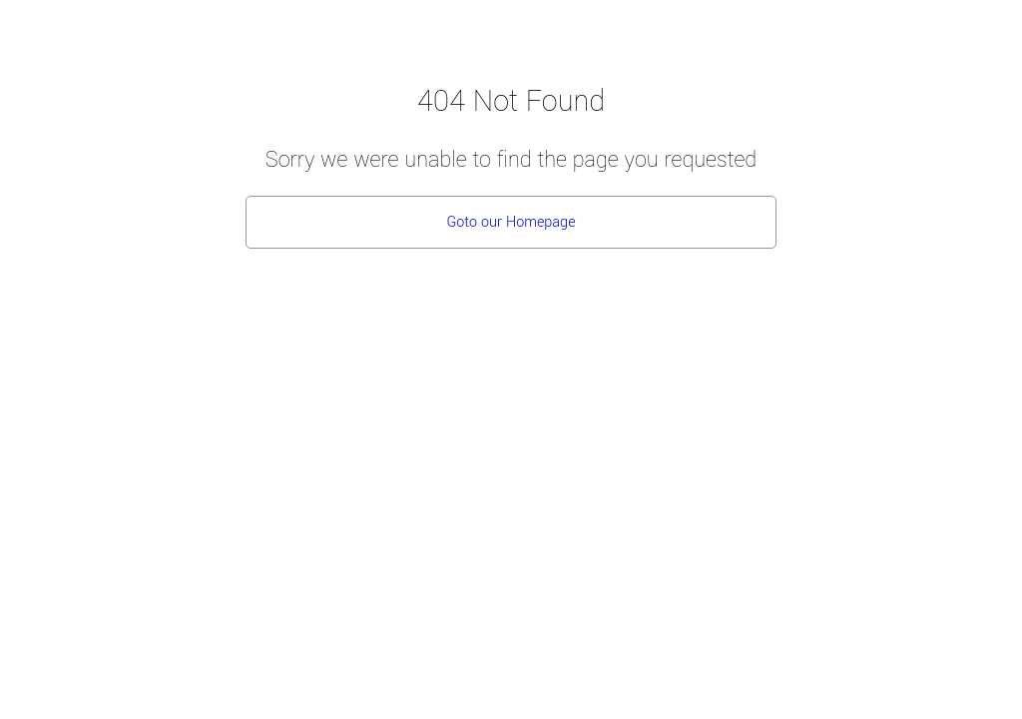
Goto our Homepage (510, 222)
